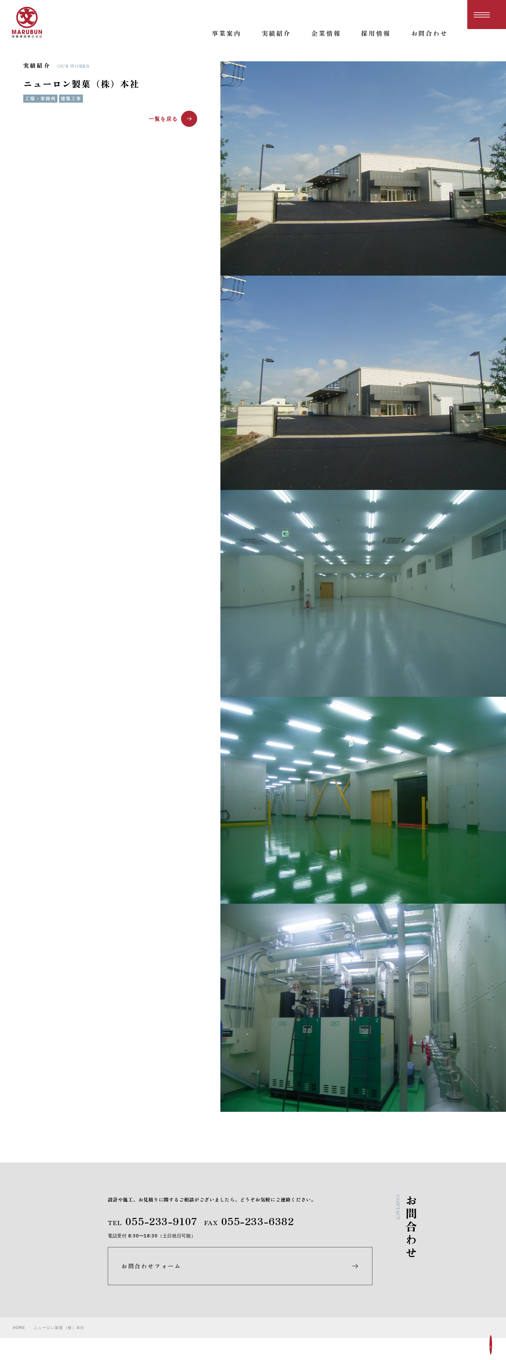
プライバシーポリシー (422, 1301)
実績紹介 (316, 1289)
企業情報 (316, 1301)
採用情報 (404, 1264)
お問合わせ (407, 1289)
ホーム (313, 1264)
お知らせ (404, 1277)
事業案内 (316, 1277)
